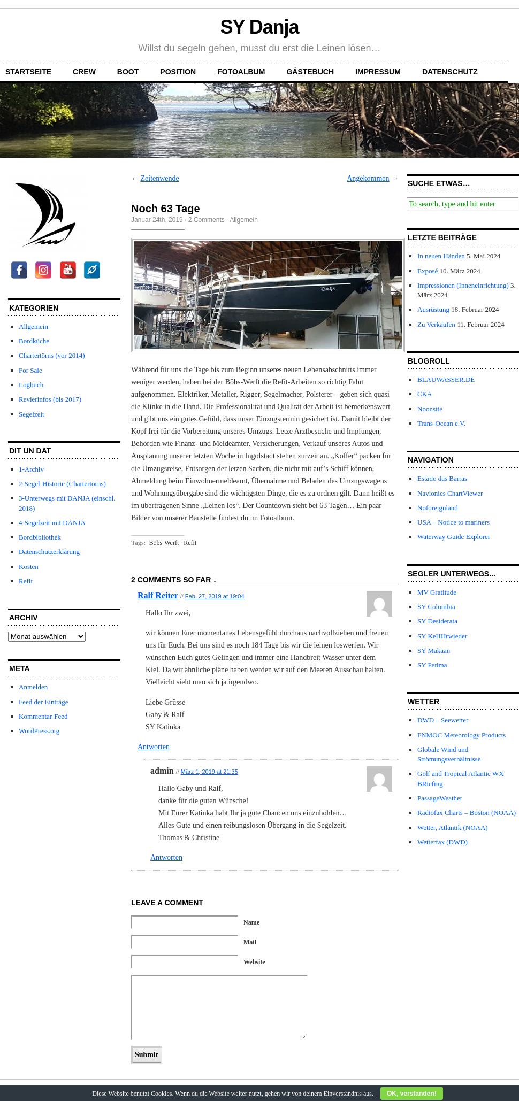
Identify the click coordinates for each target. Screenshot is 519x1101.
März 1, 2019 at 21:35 (209, 771)
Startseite (28, 71)
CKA (424, 394)
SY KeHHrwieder (442, 636)
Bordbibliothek (40, 537)
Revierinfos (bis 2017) (50, 399)
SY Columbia (436, 607)
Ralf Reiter (158, 595)
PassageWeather (439, 798)
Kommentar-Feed (43, 716)
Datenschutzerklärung (49, 552)
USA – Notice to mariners (453, 522)
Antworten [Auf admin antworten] (166, 857)
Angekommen (368, 178)
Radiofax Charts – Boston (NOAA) (466, 813)
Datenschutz (450, 71)
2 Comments (206, 220)
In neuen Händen (441, 256)
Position (178, 71)
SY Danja (259, 27)
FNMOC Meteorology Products (461, 735)
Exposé (427, 271)
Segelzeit (31, 414)
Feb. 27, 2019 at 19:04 (215, 596)
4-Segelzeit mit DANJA (52, 523)
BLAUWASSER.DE (446, 379)
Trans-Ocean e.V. (441, 423)
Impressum (378, 71)
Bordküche (34, 341)
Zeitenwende (160, 178)
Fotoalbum (241, 71)
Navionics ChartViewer (450, 493)
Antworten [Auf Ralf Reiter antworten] (154, 747)
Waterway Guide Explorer (453, 537)
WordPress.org (39, 731)
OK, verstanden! (412, 1093)
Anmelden (33, 687)
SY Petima (432, 665)
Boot (128, 71)
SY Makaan (433, 650)
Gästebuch (310, 71)
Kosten (29, 567)
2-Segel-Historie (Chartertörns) (62, 484)
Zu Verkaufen (436, 324)
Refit (26, 581)
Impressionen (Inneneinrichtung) (463, 285)
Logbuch (31, 385)
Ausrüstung (433, 309)
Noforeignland (437, 508)
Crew (84, 71)
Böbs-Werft (164, 542)
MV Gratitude (436, 592)
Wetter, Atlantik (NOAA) (452, 827)
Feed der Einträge (43, 702)
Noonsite (429, 409)
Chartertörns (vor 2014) (52, 355)
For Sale (30, 370)
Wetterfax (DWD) (442, 842)
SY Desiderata (437, 621)
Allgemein (33, 326)
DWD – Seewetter (442, 720)
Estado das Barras (442, 478)
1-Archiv (31, 469)
